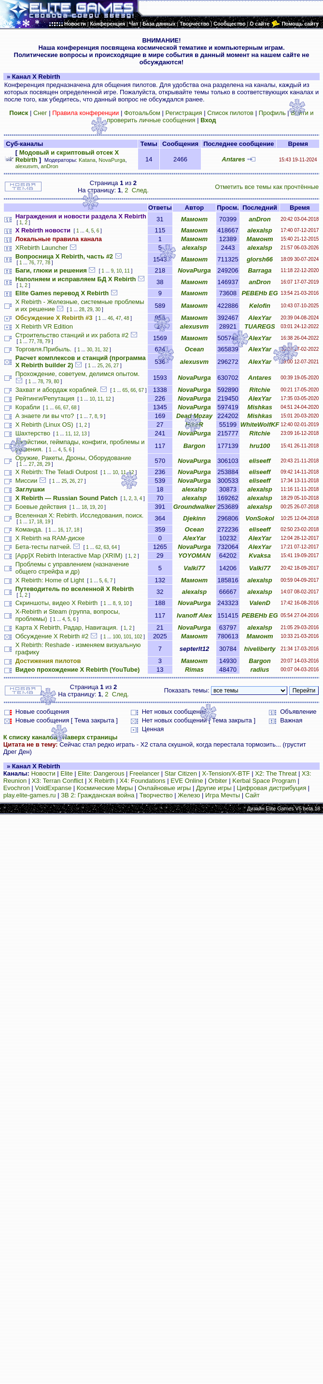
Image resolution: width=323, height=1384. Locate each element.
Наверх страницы (89, 737)
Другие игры (214, 788)
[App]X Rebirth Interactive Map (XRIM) (69, 555)
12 (108, 399)
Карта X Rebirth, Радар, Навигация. (66, 627)
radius (260, 669)
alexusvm (26, 166)
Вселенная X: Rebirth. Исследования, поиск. (79, 515)
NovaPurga (111, 160)
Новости (43, 773)
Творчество (156, 795)
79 (47, 341)
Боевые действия (41, 506)
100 (116, 636)
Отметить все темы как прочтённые (267, 186)
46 (110, 318)
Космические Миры (105, 788)
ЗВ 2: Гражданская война (97, 795)
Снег (40, 112)
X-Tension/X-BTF (226, 773)
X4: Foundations (143, 780)
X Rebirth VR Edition (44, 326)
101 (128, 636)
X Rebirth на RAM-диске (49, 538)
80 (56, 381)
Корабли (27, 407)
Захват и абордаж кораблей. (56, 389)
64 (114, 547)
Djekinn (194, 518)
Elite (66, 773)
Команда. (29, 529)
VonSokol (259, 518)
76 (31, 262)
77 (39, 262)
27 (116, 365)
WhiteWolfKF (260, 424)
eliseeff (260, 460)
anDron (49, 166)
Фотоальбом (142, 112)
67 (141, 390)
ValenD (259, 602)
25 (100, 365)
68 (73, 407)
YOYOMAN (194, 555)
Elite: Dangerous (101, 773)
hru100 (260, 445)
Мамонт (194, 219)
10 (119, 271)
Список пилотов (230, 112)
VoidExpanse (53, 788)
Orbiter (217, 780)
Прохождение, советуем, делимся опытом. (77, 373)
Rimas (194, 669)
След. (140, 190)
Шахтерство (32, 433)
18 (84, 507)
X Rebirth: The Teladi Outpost (56, 472)
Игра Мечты (222, 795)
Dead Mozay (194, 415)
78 (47, 262)
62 (98, 547)
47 (118, 318)
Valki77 (194, 568)
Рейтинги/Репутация (44, 398)
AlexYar (259, 317)
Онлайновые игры (164, 788)
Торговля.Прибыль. (43, 349)
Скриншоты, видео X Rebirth (56, 602)
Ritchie (259, 389)
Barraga (259, 270)
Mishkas (259, 407)
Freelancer (144, 773)
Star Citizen (181, 773)
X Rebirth (101, 780)
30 (97, 309)
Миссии (26, 480)
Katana (87, 160)
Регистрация (184, 112)
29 (89, 309)
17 (31, 521)
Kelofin (259, 305)
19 (92, 507)
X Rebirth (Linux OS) (44, 424)
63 (106, 547)
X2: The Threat (275, 773)
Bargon (194, 445)
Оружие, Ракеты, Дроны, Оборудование (73, 457)
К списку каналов (30, 737)
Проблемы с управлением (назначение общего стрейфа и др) (72, 568)
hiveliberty (259, 648)
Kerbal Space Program (264, 780)
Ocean (194, 349)
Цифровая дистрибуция (271, 788)
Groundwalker (194, 506)
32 (105, 349)
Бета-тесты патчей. (43, 546)
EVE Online (186, 780)
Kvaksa (260, 555)
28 (81, 309)
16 (60, 530)
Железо (189, 795)
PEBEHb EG (259, 293)
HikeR (194, 424)
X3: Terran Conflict (58, 780)
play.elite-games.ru (29, 795)
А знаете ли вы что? (44, 415)
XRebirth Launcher (41, 247)
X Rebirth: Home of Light (49, 580)
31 (97, 349)
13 (84, 433)
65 (125, 390)
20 (100, 507)
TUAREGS (259, 326)
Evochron (16, 788)
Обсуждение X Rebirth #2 (52, 636)
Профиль (272, 112)
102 (138, 636)
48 (126, 318)
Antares (233, 159)
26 (108, 365)
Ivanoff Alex (194, 615)
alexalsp (259, 230)
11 (127, 271)
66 (133, 390)
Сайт (252, 795)
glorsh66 (260, 259)
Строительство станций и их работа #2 (72, 335)
